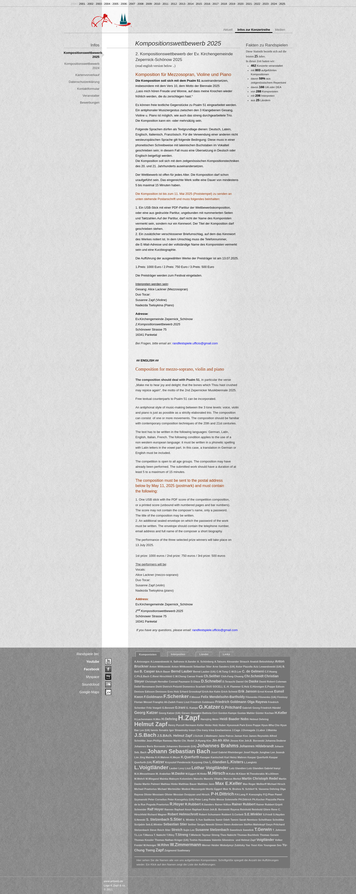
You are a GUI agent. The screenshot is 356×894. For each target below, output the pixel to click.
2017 (215, 3)
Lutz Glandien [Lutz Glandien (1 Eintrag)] (237, 768)
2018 (224, 3)
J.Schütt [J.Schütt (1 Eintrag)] (198, 735)
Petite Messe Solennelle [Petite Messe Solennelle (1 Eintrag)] (223, 799)
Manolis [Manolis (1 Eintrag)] (198, 778)
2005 (115, 3)
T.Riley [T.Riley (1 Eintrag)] (170, 835)
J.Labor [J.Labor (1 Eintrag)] (260, 730)
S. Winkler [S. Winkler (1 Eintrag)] (189, 819)
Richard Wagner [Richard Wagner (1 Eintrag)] (157, 814)
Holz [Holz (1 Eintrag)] (215, 725)
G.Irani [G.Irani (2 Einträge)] (180, 707)
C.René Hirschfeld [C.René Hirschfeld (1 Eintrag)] (161, 676)
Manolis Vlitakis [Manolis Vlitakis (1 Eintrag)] (213, 778)
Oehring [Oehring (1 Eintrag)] (274, 789)
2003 (99, 3)
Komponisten (148, 654)
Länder (203, 654)
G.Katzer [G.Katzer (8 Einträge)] (209, 707)
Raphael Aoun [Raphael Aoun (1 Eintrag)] (182, 809)
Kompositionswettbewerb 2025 (83, 55)
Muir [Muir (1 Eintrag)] (225, 789)
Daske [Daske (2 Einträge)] (254, 681)
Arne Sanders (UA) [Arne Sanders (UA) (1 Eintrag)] (223, 666)
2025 (282, 3)
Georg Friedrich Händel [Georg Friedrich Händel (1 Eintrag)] (266, 707)
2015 (199, 3)
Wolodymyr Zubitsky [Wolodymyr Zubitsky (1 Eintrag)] (232, 845)
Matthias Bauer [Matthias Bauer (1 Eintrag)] (188, 784)
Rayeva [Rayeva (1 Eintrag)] (235, 809)
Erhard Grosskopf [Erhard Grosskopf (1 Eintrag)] (190, 691)
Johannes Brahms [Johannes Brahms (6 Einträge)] (218, 745)
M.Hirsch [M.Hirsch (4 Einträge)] (216, 773)
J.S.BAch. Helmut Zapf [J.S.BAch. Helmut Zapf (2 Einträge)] (174, 736)
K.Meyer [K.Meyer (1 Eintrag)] (175, 757)
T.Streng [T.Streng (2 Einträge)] (181, 835)
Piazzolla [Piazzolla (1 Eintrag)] (271, 799)
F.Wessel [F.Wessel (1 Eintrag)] (195, 697)
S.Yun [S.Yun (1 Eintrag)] (199, 819)
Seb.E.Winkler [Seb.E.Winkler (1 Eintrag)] (154, 824)
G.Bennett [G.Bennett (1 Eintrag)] (168, 707)
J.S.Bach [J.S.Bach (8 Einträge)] (145, 735)
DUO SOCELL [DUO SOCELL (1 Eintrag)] (214, 686)
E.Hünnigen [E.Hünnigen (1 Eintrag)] (257, 686)
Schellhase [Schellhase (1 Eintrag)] (265, 819)
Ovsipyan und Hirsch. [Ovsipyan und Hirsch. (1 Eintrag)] (197, 794)
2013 (182, 3)
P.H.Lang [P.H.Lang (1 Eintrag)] (240, 794)
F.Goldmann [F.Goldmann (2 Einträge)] (153, 697)
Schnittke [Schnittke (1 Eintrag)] (278, 819)
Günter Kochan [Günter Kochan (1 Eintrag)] (265, 713)
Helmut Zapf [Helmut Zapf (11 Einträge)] (150, 724)
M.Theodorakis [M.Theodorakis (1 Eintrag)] (256, 773)
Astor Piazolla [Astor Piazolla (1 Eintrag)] (244, 666)
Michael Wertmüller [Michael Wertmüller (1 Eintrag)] (169, 789)
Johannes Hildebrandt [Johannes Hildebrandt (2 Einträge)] (256, 746)
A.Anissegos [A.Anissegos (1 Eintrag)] (142, 661)
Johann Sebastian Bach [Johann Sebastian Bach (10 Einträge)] (178, 751)
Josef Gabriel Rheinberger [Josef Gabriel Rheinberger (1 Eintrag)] (227, 752)
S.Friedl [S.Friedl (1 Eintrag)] (267, 814)
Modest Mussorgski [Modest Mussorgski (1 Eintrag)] (193, 789)
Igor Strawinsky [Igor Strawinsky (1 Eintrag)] (178, 730)
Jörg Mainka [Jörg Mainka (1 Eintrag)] (147, 757)
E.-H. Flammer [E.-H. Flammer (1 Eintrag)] (232, 686)
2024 (274, 3)
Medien (280, 29)
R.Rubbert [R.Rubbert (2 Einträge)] (193, 804)
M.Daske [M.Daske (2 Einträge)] (178, 773)
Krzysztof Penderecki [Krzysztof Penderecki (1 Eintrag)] (178, 762)
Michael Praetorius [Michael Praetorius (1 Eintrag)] (145, 789)
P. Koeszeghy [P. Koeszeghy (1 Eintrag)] (254, 794)
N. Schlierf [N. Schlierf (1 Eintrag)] (248, 789)
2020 (240, 3)
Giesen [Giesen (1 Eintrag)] (185, 713)
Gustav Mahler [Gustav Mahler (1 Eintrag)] (246, 713)
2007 (132, 3)
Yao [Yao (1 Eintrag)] (248, 845)
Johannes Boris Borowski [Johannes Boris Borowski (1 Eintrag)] (149, 746)
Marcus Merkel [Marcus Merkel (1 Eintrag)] (232, 778)
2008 (140, 3)
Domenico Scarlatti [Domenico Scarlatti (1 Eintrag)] (194, 686)
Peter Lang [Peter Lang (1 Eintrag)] (201, 799)
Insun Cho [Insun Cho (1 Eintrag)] (195, 730)
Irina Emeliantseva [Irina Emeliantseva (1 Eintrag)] (220, 730)
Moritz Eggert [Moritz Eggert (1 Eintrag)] (214, 789)
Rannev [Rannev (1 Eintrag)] (169, 809)
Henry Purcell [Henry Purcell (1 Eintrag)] (176, 725)
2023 (265, 3)
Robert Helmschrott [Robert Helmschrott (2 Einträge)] (183, 814)
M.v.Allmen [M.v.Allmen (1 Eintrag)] (272, 773)
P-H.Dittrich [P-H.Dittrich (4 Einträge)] (222, 794)
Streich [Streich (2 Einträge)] (177, 830)
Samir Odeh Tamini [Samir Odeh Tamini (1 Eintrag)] (227, 819)
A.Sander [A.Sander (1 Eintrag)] (190, 661)
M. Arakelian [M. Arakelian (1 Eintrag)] (163, 773)
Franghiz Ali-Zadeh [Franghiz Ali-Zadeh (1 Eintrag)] (164, 702)
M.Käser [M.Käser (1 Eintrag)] (241, 773)
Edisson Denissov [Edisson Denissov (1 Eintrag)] (156, 691)
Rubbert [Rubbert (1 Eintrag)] (226, 814)
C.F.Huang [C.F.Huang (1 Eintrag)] (271, 671)
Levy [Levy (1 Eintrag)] (181, 768)
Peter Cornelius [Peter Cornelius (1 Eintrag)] (157, 799)
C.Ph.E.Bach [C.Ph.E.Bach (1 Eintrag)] (141, 676)
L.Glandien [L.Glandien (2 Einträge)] (218, 762)
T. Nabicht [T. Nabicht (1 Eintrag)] (159, 835)
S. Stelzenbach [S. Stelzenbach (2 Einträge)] (157, 819)
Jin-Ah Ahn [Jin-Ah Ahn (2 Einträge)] (220, 740)
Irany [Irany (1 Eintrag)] (205, 730)
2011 (165, 3)
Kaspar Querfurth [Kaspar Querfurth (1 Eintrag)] (257, 757)
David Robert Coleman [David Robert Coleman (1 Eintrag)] (272, 681)
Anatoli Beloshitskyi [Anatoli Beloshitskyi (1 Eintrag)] (262, 661)
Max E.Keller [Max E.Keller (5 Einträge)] (228, 783)
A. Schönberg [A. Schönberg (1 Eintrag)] (205, 661)
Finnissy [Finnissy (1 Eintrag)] (282, 697)
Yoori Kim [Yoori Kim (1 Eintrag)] (257, 845)
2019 (232, 3)
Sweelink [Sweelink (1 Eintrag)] (248, 830)
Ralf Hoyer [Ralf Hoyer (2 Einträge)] (155, 809)
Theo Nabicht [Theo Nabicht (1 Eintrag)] (228, 835)
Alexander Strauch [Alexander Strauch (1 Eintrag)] (238, 661)
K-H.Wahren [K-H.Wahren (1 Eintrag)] (162, 757)
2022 (257, 3)
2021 (249, 3)
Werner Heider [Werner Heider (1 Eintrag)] (210, 845)
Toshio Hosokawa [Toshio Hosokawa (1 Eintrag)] (200, 840)
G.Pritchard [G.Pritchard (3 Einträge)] (231, 707)
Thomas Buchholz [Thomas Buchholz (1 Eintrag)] (248, 835)
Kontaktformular (88, 88)
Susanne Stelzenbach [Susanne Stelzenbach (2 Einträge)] (212, 830)
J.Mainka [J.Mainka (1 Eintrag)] (271, 730)
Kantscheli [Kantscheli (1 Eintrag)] (217, 757)
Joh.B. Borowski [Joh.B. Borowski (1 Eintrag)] (255, 740)
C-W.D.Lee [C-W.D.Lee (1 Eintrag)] (235, 671)
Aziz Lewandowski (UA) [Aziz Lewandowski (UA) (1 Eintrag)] (267, 666)
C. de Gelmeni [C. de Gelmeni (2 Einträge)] (253, 671)
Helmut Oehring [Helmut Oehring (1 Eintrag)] (259, 719)
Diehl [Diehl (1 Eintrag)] (159, 686)
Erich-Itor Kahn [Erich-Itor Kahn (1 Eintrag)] (211, 691)
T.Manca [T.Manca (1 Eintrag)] (148, 835)
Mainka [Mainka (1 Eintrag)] (164, 778)
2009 (149, 3)
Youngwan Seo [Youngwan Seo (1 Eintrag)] (273, 845)
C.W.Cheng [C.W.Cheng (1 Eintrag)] (179, 676)
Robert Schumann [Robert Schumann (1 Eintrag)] (210, 814)
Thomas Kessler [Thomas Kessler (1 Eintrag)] (144, 840)
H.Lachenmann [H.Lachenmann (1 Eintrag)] (143, 719)
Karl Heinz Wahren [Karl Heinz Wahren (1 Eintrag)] (235, 757)
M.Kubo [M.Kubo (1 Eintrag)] (230, 773)
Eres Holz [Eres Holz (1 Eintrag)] (173, 691)
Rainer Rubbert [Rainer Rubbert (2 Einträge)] (243, 804)
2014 (190, 3)
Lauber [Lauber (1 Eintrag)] (173, 768)
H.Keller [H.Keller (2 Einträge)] (281, 713)
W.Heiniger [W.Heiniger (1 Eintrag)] (149, 845)
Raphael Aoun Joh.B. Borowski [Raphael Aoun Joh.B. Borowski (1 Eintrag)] (211, 809)
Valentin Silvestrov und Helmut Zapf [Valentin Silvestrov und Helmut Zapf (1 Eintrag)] (234, 840)
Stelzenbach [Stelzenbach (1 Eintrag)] (141, 830)
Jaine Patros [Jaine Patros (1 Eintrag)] (225, 735)
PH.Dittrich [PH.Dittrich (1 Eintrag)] (244, 799)
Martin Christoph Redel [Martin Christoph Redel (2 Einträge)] (260, 778)
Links (226, 654)
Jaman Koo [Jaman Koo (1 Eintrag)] (241, 735)
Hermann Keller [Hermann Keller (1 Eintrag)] (194, 725)
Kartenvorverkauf (87, 75)
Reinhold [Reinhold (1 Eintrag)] (245, 809)
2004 (107, 3)
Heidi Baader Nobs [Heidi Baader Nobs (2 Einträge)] (234, 719)
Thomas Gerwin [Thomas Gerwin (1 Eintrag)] (269, 835)
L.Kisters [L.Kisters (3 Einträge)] (235, 762)
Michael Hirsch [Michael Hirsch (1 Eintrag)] (276, 784)
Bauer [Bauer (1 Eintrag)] (166, 671)
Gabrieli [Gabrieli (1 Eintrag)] (247, 707)
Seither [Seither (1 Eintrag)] (192, 824)
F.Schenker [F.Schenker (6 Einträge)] (176, 696)
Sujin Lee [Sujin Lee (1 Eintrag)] (189, 830)
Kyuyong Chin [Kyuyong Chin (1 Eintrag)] (200, 762)
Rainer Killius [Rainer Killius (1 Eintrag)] (223, 804)
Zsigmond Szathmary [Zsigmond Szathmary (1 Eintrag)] (177, 850)
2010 (157, 3)
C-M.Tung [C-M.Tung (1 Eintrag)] (222, 671)
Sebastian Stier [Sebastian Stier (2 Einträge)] (175, 824)
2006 (124, 3)
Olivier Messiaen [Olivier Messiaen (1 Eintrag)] (154, 794)
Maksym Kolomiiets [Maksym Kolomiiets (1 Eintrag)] (181, 778)
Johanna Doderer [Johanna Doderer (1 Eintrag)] (275, 740)
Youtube (92, 661)
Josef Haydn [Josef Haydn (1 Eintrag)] (251, 752)
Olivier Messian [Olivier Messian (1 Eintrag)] (174, 794)
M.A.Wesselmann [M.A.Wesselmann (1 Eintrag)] (144, 773)
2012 (174, 3)
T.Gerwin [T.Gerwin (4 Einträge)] (263, 829)
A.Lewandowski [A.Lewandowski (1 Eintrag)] (159, 661)
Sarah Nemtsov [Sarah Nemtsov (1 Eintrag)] (248, 819)
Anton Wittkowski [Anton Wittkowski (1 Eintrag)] (159, 666)
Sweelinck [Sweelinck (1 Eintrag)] (236, 830)
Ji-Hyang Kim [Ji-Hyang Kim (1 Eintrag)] (203, 740)
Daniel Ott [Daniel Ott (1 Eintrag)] (242, 681)
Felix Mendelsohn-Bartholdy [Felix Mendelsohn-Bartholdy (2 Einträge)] (223, 697)
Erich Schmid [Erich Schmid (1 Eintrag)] (229, 691)
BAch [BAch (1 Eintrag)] (159, 671)
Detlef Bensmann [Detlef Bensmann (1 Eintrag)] (144, 686)
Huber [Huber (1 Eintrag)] (222, 725)
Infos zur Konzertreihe (253, 29)
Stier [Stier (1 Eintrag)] (168, 830)
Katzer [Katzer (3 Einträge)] (158, 762)
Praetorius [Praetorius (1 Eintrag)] (162, 804)
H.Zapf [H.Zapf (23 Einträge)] (189, 718)
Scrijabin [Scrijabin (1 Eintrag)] (139, 824)
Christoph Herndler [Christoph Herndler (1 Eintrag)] (156, 681)
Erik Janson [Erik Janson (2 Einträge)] (247, 691)
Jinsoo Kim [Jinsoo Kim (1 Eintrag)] (237, 740)
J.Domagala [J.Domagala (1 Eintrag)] (248, 730)
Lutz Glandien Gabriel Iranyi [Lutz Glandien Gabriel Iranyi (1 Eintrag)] (264, 768)
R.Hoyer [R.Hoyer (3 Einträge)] (177, 804)
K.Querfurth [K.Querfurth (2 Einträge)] (190, 757)
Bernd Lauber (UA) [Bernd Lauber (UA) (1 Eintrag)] (204, 671)
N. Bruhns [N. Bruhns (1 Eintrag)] (235, 789)
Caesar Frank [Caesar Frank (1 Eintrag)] (195, 676)
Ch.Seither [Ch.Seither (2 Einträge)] (212, 676)
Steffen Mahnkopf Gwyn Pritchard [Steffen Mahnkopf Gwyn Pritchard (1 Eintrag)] (264, 824)
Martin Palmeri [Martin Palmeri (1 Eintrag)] (151, 784)
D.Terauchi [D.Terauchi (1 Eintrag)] (228, 681)
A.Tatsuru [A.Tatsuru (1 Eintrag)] (220, 661)
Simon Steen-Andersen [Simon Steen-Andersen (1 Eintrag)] (229, 824)
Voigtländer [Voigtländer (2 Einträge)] (265, 840)
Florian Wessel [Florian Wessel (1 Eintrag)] (143, 702)
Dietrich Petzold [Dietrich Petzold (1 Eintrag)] (172, 686)
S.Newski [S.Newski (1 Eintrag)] (139, 819)
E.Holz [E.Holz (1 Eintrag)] (246, 686)
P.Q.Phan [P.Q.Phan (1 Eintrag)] (268, 794)
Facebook (91, 669)
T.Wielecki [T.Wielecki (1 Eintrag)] (195, 835)
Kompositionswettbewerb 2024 (81, 66)
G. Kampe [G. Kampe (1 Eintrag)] (192, 707)
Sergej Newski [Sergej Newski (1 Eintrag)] (205, 824)
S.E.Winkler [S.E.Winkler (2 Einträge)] (253, 814)
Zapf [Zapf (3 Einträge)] (160, 850)
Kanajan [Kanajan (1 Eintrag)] (205, 757)
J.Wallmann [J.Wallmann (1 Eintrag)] (211, 735)
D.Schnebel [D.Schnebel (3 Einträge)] (211, 681)
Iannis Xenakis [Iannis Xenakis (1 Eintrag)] (159, 730)
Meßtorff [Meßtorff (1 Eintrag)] (261, 784)
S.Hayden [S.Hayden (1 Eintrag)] (279, 814)
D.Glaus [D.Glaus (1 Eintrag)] (195, 681)
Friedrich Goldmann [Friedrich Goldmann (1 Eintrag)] (203, 702)
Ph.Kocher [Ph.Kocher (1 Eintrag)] (258, 799)
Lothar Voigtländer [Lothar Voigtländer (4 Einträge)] (209, 767)
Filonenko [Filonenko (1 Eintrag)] (252, 697)
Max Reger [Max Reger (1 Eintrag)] (249, 784)
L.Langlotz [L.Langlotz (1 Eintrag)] (250, 762)
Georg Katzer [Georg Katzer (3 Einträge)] (146, 713)
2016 (207, 3)
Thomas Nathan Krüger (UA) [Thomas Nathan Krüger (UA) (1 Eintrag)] (172, 840)
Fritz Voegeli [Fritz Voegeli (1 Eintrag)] (153, 707)
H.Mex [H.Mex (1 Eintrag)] (156, 719)
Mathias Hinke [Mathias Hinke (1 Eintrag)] (169, 784)
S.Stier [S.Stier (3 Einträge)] (176, 819)
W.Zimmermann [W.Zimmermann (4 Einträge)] (185, 844)
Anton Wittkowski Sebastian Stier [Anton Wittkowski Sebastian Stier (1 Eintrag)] (191, 666)
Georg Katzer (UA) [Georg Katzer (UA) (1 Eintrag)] (170, 713)
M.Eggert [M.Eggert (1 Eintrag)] (191, 773)
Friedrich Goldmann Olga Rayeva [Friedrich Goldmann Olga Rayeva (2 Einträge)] (241, 702)
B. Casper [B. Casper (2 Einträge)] (147, 671)
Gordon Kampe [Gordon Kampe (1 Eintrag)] (227, 713)
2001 (82, 3)
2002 (90, 3)
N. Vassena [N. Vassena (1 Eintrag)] (262, 789)
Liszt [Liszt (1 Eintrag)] (188, 768)
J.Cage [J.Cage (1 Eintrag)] (236, 730)
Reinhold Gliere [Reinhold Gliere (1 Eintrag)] (261, 809)
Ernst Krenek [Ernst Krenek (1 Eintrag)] (265, 691)
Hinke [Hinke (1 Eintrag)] (208, 725)
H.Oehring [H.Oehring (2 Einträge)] (169, 719)
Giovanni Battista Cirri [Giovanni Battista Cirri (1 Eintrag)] (204, 713)
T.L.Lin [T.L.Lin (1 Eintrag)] (138, 835)
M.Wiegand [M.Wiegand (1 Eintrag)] (152, 778)
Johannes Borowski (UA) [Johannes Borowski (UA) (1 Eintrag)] (181, 746)
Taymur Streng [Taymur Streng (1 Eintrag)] (210, 835)
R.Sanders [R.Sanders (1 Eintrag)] (207, 804)
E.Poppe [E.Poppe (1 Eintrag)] (270, 686)
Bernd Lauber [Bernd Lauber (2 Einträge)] (181, 671)
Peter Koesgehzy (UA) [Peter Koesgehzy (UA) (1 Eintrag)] (181, 799)
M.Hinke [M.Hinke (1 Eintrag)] (202, 773)
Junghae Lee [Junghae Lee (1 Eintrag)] (267, 752)
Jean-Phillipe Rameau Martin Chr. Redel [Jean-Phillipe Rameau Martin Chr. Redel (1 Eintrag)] (170, 740)
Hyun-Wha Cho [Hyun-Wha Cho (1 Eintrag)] (270, 725)
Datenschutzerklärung (84, 82)
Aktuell (228, 29)
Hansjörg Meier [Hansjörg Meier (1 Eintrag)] (210, 719)
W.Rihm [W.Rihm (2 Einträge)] (163, 845)
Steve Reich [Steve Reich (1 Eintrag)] (157, 830)
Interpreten (178, 654)
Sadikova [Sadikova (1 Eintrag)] (209, 819)
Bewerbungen (90, 102)
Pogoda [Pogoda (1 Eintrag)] (150, 804)
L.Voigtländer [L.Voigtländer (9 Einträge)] (151, 767)
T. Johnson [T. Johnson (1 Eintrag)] (279, 830)
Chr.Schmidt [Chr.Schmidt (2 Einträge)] (254, 676)
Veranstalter (91, 95)
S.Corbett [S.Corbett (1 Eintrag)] (237, 814)
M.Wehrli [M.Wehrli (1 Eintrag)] (139, 778)
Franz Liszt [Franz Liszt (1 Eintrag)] (183, 702)
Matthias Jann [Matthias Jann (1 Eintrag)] (205, 784)
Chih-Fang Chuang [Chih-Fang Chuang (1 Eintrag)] (232, 676)
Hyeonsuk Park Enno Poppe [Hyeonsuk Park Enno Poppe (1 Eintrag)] (244, 725)
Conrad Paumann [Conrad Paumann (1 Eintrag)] (179, 681)
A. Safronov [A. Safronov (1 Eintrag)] (177, 661)
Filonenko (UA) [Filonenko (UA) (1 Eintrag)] (267, 697)
